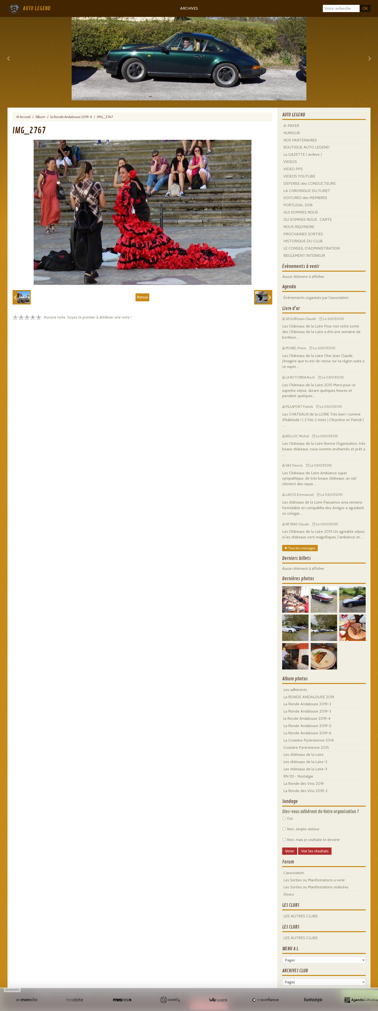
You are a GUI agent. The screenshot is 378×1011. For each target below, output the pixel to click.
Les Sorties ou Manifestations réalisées (315, 887)
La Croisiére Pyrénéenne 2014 (308, 740)
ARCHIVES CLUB (295, 971)
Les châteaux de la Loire (303, 754)
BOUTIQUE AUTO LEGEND (306, 147)
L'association (293, 872)
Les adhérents (295, 689)
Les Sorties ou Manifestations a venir (314, 880)
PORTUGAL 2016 (298, 205)
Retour (142, 297)
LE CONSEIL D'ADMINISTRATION (311, 248)
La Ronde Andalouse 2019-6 (307, 733)
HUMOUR (291, 133)
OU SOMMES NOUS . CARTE (307, 219)
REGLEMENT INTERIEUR (304, 255)
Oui (288, 818)
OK (365, 8)
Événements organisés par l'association (316, 297)
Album (40, 117)
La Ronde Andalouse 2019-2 (307, 704)
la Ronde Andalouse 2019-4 (71, 117)
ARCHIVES (189, 8)
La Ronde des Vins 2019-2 (305, 790)
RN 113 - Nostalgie (298, 776)
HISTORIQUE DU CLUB (303, 241)
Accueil (25, 117)
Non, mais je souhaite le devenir (311, 839)
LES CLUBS (290, 905)
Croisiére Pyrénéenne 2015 (306, 747)
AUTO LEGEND (36, 8)
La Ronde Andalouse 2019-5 (307, 725)
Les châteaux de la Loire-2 (305, 761)
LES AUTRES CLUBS (300, 916)
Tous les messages (300, 548)
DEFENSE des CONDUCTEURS (309, 183)
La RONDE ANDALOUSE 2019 (308, 697)
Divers (288, 894)
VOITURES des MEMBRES (305, 197)
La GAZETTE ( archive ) (302, 154)
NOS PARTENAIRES (300, 140)
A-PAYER (291, 125)
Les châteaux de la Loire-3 (305, 769)
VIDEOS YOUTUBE (299, 176)
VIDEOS (290, 161)
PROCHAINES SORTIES (303, 234)
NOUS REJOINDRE (298, 226)
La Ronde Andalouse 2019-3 (307, 711)
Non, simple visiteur (301, 829)
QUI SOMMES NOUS (300, 212)
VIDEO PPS (293, 169)
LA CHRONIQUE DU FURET (306, 190)
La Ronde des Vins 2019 (303, 783)
